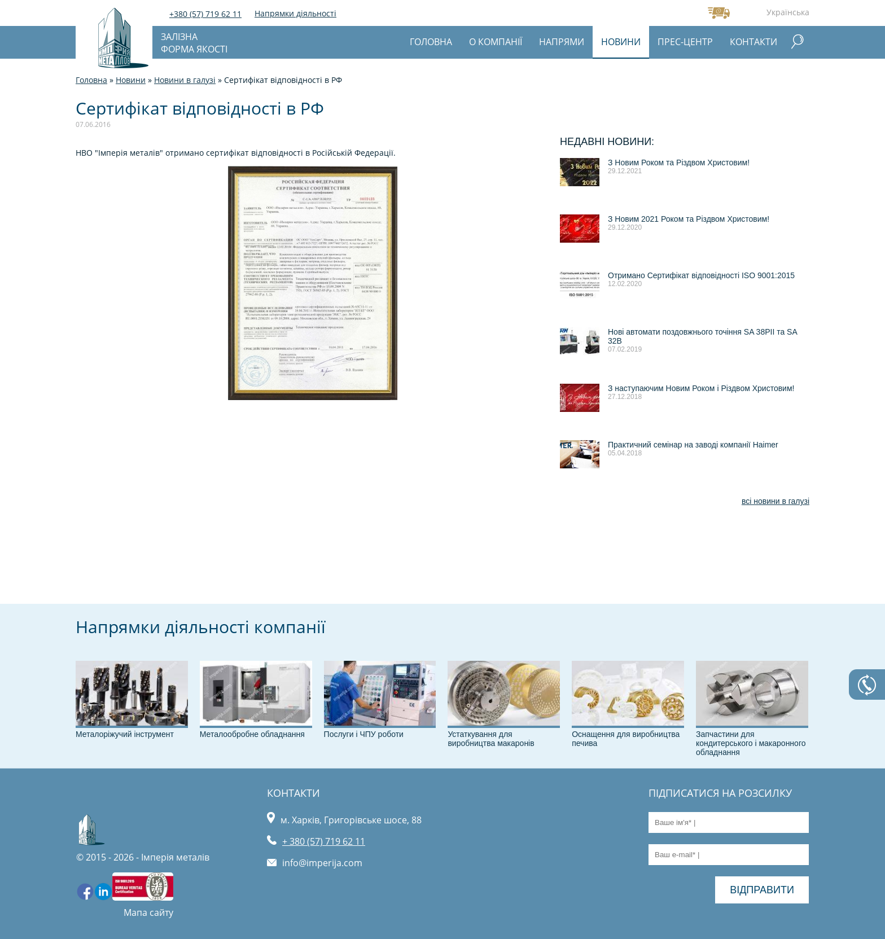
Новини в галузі (185, 79)
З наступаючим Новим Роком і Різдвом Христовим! (701, 388)
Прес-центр (685, 42)
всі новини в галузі (775, 501)
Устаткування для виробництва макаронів (491, 739)
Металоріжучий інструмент (125, 734)
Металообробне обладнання (252, 734)
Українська (787, 12)
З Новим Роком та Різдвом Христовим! (679, 162)
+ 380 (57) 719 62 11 (323, 841)
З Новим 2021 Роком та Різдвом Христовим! (688, 218)
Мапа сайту (148, 912)
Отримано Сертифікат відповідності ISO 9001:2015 (701, 275)
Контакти (753, 42)
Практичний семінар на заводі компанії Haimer (693, 444)
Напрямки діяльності (295, 13)
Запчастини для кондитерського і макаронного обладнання (751, 743)
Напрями (561, 42)
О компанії (495, 42)
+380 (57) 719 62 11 (205, 13)
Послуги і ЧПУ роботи (364, 734)
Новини (621, 42)
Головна (431, 42)
